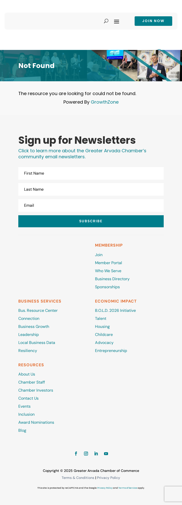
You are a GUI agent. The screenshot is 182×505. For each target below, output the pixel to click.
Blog (22, 430)
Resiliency (27, 350)
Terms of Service (127, 487)
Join (99, 254)
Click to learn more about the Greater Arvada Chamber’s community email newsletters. (82, 154)
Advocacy (104, 342)
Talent (100, 318)
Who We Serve (108, 270)
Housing (102, 326)
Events (24, 406)
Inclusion (26, 414)
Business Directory (112, 278)
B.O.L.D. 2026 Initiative (115, 310)
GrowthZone (105, 102)
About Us (26, 374)
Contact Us (28, 398)
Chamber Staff (31, 382)
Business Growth (33, 326)
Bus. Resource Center (38, 310)
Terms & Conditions (78, 477)
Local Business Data (36, 342)
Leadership (28, 334)
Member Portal (108, 262)
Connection (28, 318)
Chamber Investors (35, 390)
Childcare (104, 334)
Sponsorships (107, 287)
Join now (153, 20)
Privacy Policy (108, 477)
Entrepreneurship (111, 350)
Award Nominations (36, 422)
